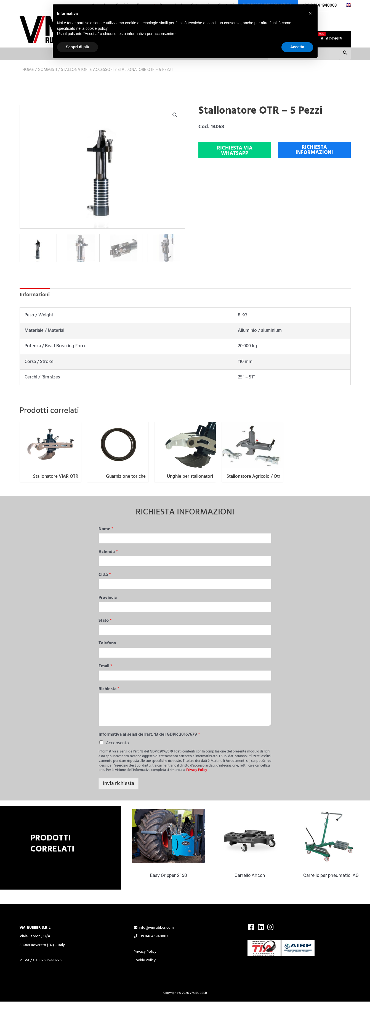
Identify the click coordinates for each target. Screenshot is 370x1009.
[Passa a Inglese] (346, 5)
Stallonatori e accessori (87, 70)
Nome (106, 536)
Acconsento (117, 749)
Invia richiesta (118, 790)
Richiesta (109, 696)
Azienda (108, 559)
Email (105, 673)
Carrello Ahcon (251, 882)
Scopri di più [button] (77, 47)
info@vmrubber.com (154, 934)
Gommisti (47, 70)
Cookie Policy (145, 967)
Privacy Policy (196, 777)
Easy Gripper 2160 (170, 882)
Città (105, 582)
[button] (175, 116)
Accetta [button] (297, 47)
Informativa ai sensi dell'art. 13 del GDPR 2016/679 (149, 741)
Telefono (107, 650)
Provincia (108, 605)
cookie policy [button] (96, 28)
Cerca (345, 54)
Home (28, 70)
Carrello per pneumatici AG (333, 882)
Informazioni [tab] (35, 295)
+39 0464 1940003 (151, 943)
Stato (105, 627)
